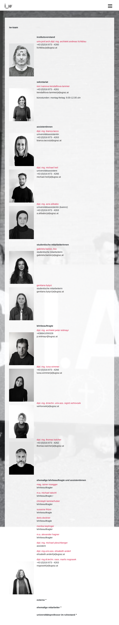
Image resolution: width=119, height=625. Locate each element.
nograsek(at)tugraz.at (47, 565)
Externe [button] (41, 600)
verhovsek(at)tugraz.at (48, 406)
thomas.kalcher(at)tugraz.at (50, 446)
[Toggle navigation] (111, 5)
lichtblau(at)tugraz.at (47, 47)
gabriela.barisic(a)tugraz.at (50, 255)
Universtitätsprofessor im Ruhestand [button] (56, 615)
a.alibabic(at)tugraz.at (47, 213)
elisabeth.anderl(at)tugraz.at (51, 554)
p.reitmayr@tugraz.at (47, 336)
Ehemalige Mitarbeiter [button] (48, 607)
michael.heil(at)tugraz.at (49, 177)
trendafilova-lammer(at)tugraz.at (53, 92)
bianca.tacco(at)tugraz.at (49, 140)
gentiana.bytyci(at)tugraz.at (50, 291)
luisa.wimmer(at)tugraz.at (49, 373)
